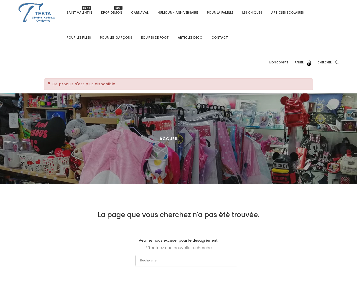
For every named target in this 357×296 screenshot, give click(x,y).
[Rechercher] (179, 260)
